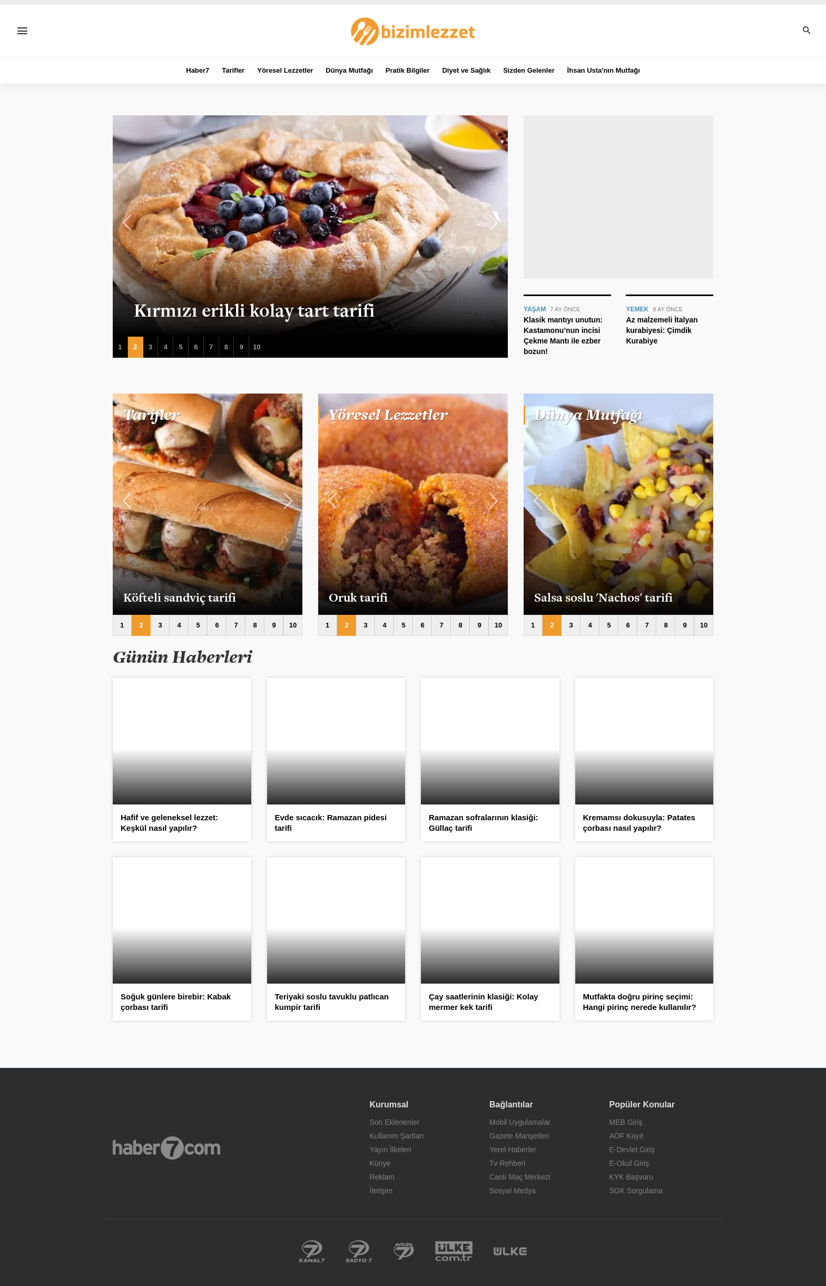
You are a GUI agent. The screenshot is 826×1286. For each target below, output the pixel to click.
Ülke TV (510, 1251)
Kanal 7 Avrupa (404, 1251)
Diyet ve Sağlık (466, 70)
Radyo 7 (359, 1251)
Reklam (382, 1177)
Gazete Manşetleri (519, 1136)
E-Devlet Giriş (632, 1149)
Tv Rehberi (507, 1163)
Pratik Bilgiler (408, 70)
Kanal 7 (312, 1251)
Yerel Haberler (512, 1149)
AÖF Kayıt (626, 1136)
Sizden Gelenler (529, 70)
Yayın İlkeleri (390, 1149)
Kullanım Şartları (397, 1136)
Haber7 (197, 70)
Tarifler (233, 70)
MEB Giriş (626, 1122)
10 (256, 347)
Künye (380, 1163)
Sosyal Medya (512, 1190)
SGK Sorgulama (636, 1190)
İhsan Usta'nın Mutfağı (603, 70)
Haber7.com (166, 1148)
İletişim (381, 1190)
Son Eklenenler (395, 1122)
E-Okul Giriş (629, 1163)
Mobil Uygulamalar (519, 1122)
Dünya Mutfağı (349, 70)
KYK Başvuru (631, 1177)
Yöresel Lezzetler (285, 70)
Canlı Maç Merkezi (519, 1177)
